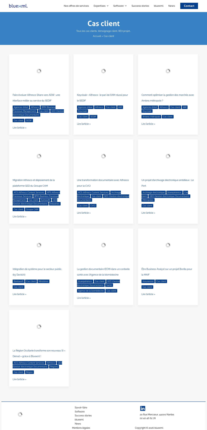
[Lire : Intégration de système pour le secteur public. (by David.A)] (39, 245)
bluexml (34, 6)
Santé (109, 285)
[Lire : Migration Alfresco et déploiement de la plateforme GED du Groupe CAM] (39, 156)
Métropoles (148, 200)
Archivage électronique (154, 192)
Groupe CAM (32, 209)
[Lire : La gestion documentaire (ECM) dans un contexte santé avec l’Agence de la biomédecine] (103, 245)
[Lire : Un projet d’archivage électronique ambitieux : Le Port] (168, 156)
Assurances (148, 281)
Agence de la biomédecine (91, 291)
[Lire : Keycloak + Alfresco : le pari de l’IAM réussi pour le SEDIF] (103, 71)
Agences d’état (21, 107)
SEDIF (29, 120)
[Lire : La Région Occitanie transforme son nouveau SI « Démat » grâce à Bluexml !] (39, 327)
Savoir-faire (81, 406)
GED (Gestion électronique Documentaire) (35, 202)
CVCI (92, 205)
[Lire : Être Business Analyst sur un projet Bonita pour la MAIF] (168, 245)
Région (29, 372)
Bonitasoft (18, 281)
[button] (106, 6)
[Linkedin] (143, 407)
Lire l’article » (19, 127)
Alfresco (35, 107)
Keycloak (82, 111)
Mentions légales (81, 428)
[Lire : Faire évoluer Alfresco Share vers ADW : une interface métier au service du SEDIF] (39, 71)
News (171, 5)
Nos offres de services (76, 5)
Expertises (101, 6)
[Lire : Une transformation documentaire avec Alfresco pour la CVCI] (103, 156)
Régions (54, 366)
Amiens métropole (151, 117)
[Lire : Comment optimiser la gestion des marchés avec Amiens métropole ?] (168, 71)
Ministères (43, 281)
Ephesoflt (45, 200)
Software (120, 6)
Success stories (140, 5)
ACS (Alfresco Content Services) (29, 192)
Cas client (44, 111)
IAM (120, 107)
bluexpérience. (174, 192)
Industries (54, 204)
